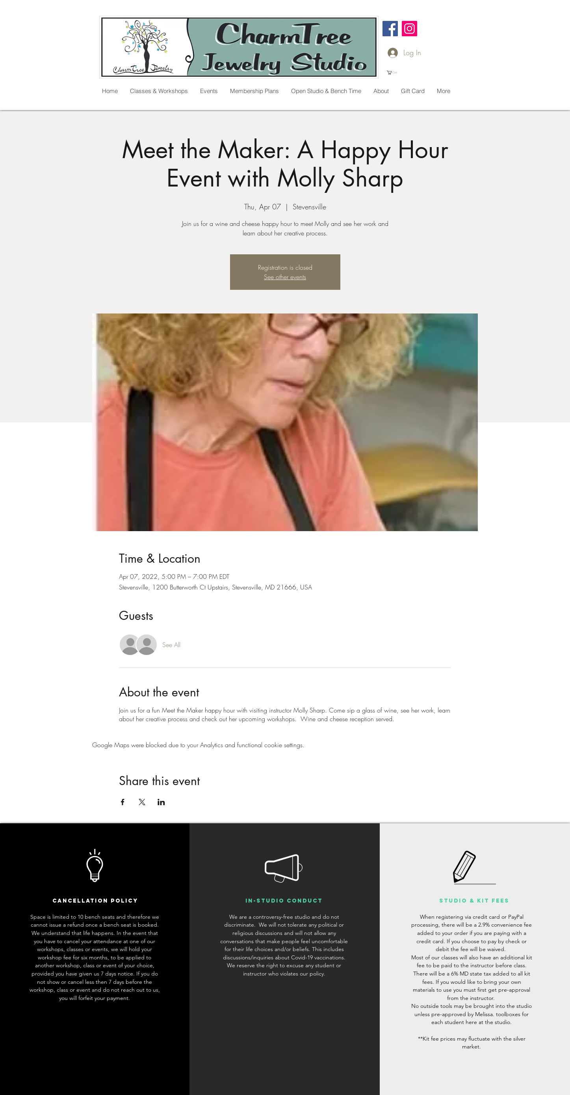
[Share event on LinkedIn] (161, 802)
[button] (395, 73)
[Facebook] (390, 28)
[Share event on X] (142, 802)
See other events (285, 276)
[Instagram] (409, 28)
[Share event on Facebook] (122, 802)
